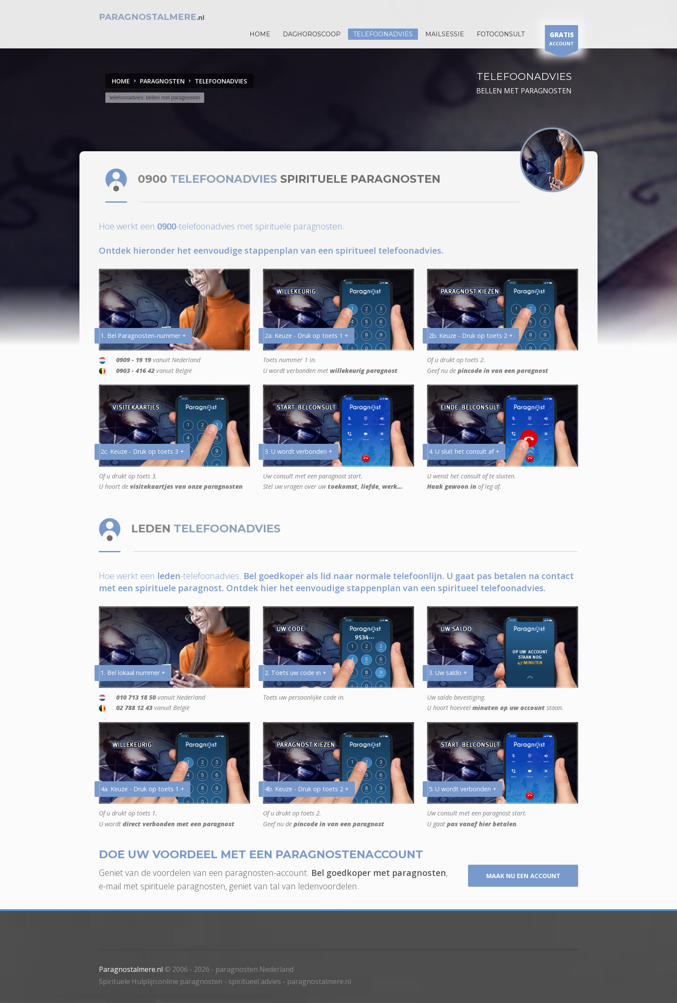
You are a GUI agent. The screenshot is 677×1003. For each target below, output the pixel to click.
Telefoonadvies (383, 34)
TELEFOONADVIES (221, 81)
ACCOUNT (561, 40)
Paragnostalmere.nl (131, 969)
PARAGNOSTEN (162, 81)
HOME (260, 34)
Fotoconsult (501, 34)
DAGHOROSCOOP (312, 34)
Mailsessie (444, 34)
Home (121, 81)
